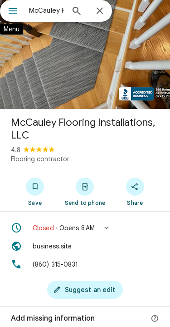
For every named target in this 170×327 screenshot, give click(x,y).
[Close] (99, 11)
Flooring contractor (40, 159)
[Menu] (12, 12)
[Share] (135, 191)
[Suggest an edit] (85, 290)
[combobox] (46, 10)
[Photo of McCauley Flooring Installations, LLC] (85, 54)
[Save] (35, 191)
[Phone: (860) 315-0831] (85, 264)
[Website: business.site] (85, 246)
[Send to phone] (85, 191)
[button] (85, 228)
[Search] (76, 12)
